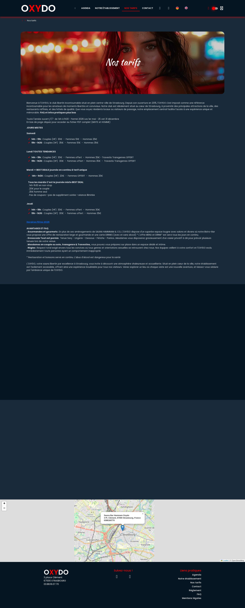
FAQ (199, 594)
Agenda (85, 8)
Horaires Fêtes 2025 (38, 223)
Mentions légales (191, 598)
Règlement (195, 590)
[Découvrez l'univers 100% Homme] (215, 8)
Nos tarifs (130, 8)
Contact (147, 8)
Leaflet (224, 560)
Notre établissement (107, 8)
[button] (123, 528)
